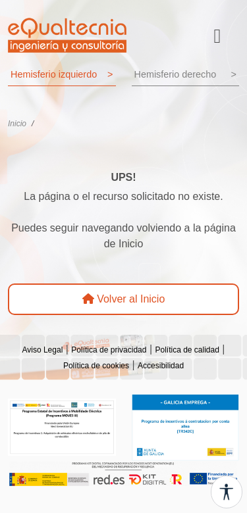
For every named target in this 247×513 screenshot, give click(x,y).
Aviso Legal (42, 349)
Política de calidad (187, 349)
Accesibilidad (161, 365)
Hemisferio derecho (185, 75)
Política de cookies (96, 365)
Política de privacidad (108, 349)
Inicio (17, 123)
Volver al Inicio (123, 299)
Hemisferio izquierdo (62, 75)
